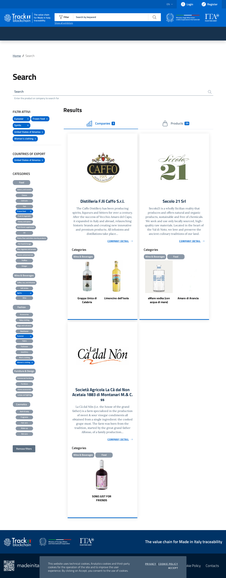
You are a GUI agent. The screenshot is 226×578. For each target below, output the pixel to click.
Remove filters (24, 448)
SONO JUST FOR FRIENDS (101, 498)
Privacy (150, 564)
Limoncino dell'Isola (116, 298)
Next (207, 282)
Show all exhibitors (64, 23)
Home (17, 55)
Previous (141, 282)
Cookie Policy (168, 564)
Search (19, 91)
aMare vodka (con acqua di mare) (159, 300)
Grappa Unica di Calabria (87, 300)
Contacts (212, 565)
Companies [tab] (101, 123)
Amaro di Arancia (188, 298)
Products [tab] (175, 123)
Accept (173, 568)
